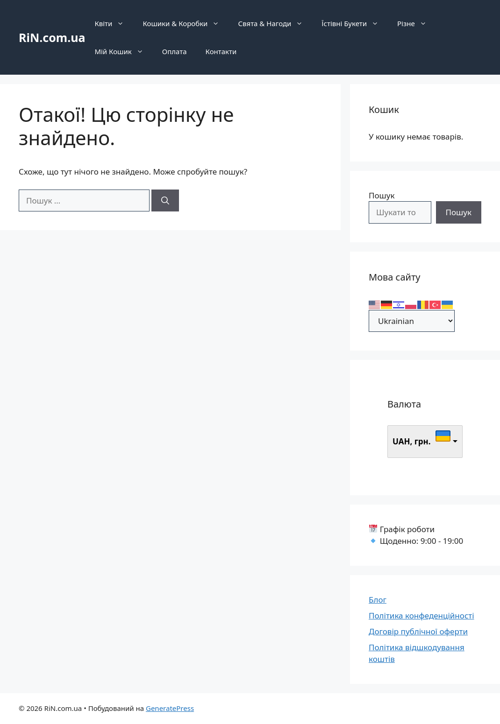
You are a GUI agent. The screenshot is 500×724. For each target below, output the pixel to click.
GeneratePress (170, 708)
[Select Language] (412, 321)
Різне (416, 23)
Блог (377, 599)
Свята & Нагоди (275, 23)
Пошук (381, 195)
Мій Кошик (123, 51)
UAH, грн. (412, 441)
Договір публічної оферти (418, 631)
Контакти (221, 51)
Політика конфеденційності (421, 615)
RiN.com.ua (52, 37)
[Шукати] (165, 201)
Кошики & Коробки (186, 23)
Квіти (113, 23)
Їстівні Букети (354, 23)
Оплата (174, 51)
